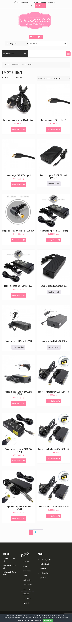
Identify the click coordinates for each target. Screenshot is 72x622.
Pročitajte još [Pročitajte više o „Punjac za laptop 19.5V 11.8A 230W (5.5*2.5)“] (53, 184)
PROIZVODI (8, 53)
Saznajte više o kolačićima (33, 620)
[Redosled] (53, 78)
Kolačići (26, 603)
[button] (68, 53)
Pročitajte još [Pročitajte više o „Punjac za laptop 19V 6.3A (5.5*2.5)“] (53, 292)
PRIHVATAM (48, 620)
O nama (26, 562)
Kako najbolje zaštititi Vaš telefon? (45, 564)
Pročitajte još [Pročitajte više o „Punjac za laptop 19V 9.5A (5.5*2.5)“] (53, 347)
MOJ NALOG (40, 6)
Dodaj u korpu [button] (17, 129)
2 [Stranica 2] (35, 532)
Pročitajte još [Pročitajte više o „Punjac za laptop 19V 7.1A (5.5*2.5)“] (18, 347)
